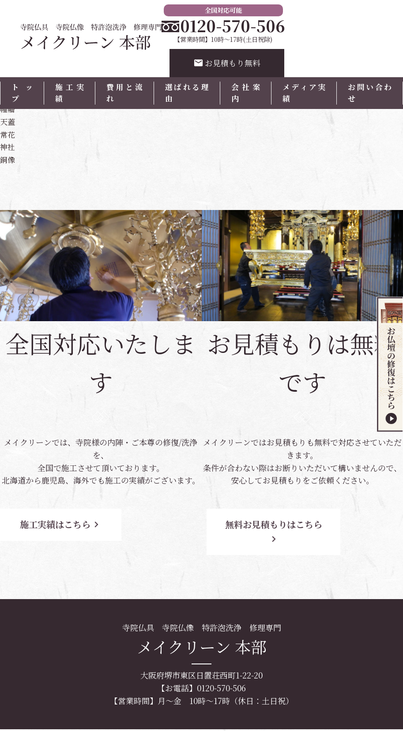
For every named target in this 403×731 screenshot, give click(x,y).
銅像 (8, 159)
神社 (8, 146)
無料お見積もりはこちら (281, 523)
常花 (8, 133)
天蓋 (8, 120)
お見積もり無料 (227, 63)
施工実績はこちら (79, 523)
